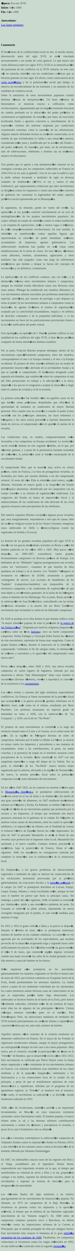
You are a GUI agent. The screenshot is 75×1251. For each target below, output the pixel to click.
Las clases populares (12, 24)
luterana (35, 631)
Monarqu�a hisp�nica (19, 791)
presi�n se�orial (60, 882)
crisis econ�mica (11, 82)
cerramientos (32, 683)
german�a (59, 1246)
